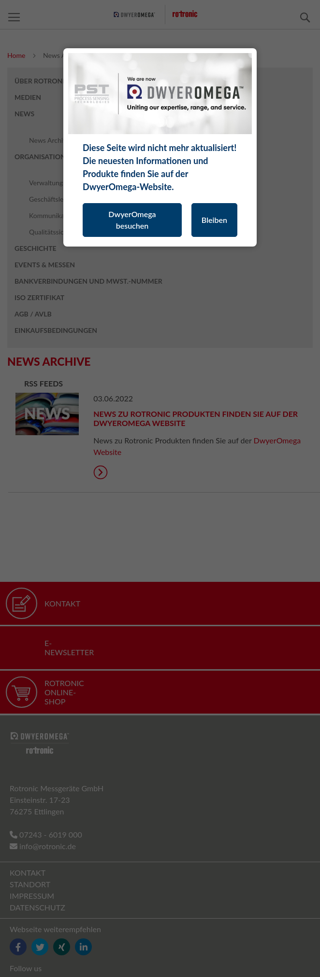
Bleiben (214, 219)
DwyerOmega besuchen (132, 219)
